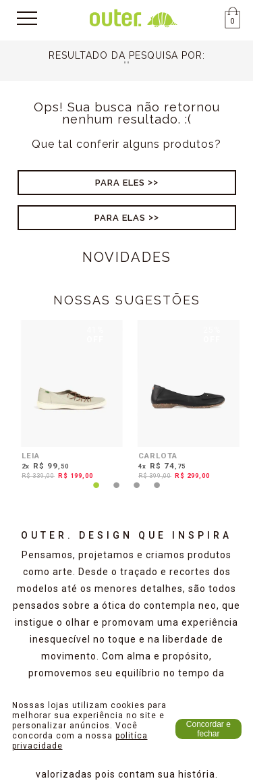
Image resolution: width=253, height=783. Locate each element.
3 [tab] (137, 493)
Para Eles (120, 183)
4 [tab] (157, 493)
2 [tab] (116, 493)
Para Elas (120, 218)
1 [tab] (96, 493)
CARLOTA (157, 455)
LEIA (31, 455)
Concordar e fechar (208, 729)
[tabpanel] (68, 402)
